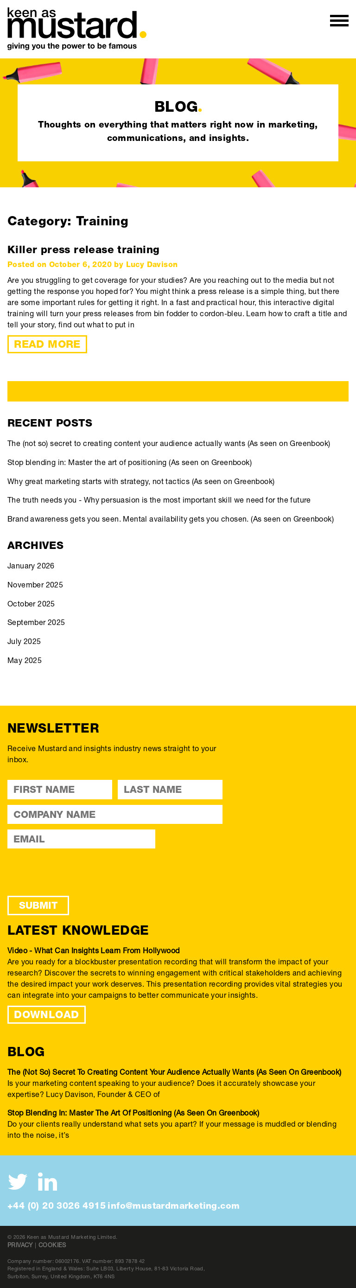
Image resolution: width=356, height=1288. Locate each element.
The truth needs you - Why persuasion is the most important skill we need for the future (159, 499)
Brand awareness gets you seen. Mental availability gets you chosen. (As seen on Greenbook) (170, 518)
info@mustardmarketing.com (174, 1205)
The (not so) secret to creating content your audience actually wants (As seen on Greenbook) (168, 443)
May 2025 (24, 660)
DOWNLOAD (46, 1014)
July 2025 (24, 641)
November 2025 (35, 584)
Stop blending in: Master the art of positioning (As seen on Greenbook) (129, 462)
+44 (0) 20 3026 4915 (56, 1205)
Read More (47, 344)
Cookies (52, 1245)
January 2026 (31, 565)
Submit (38, 905)
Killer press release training (83, 249)
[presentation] (77, 872)
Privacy (20, 1245)
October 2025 (31, 603)
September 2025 (36, 622)
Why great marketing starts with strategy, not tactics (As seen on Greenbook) (140, 481)
